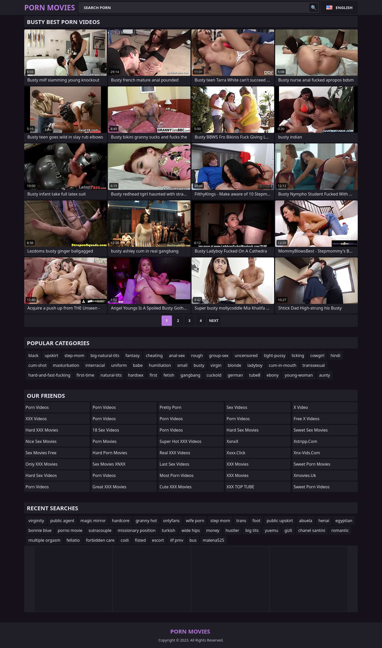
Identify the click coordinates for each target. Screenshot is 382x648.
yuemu (271, 530)
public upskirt (280, 520)
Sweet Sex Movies (310, 430)
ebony (273, 375)
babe (138, 365)
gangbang (190, 375)
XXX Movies (238, 464)
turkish (169, 530)
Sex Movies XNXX (109, 464)
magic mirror (93, 520)
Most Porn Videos (177, 475)
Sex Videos (237, 407)
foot (256, 520)
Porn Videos (37, 407)
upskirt (51, 355)
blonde (234, 365)
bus (192, 540)
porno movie (70, 530)
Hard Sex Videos (41, 475)
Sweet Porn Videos (311, 487)
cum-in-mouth (282, 365)
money (212, 530)
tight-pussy (274, 355)
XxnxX (232, 441)
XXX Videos (36, 419)
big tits (252, 530)
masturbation (66, 365)
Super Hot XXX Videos (180, 441)
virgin (216, 365)
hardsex (136, 375)
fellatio (73, 540)
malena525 (213, 540)
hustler (232, 530)
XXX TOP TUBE (240, 487)
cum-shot (37, 365)
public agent (62, 520)
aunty (324, 375)
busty (199, 365)
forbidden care (100, 540)
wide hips (190, 530)
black (33, 355)
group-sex (219, 355)
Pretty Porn (170, 407)
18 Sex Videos (106, 430)
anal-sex (177, 355)
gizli (288, 530)
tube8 (254, 375)
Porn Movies (105, 441)
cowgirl (317, 355)
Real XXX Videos (175, 453)
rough (197, 355)
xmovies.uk (304, 475)
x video (300, 407)
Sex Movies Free (41, 453)
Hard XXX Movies (42, 430)
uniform (119, 365)
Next (214, 320)
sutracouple (100, 530)
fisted (140, 540)
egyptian (344, 520)
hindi (335, 355)
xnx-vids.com (306, 453)
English (344, 7)
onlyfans (171, 520)
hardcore (121, 520)
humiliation (160, 365)
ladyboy (255, 365)
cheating (154, 355)
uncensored (246, 355)
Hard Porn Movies (110, 453)
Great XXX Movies (109, 487)
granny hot (146, 520)
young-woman (299, 375)
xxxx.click (236, 453)
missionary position (137, 530)
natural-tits (111, 375)
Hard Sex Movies (243, 430)
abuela (305, 520)
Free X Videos (306, 419)
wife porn (195, 520)
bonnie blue (40, 530)
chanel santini (311, 530)
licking (298, 355)
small (182, 365)
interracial (95, 365)
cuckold (213, 375)
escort (158, 540)
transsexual (314, 365)
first (153, 375)
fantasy (132, 355)
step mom (220, 520)
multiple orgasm (44, 540)
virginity (36, 520)
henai (324, 520)
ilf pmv (176, 540)
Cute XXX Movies (176, 487)
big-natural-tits (105, 355)
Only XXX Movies (42, 464)
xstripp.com (305, 441)
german (235, 375)
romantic (340, 530)
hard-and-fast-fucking (49, 375)
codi (125, 540)
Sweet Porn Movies (311, 464)
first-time (85, 375)
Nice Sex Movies (41, 441)
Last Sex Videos (174, 464)
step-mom (74, 355)
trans (241, 520)
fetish (168, 375)
